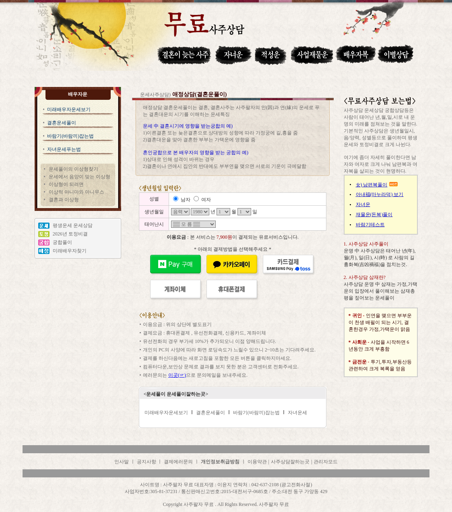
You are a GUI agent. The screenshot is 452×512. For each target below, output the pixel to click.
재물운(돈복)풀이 (374, 214)
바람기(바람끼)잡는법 (70, 136)
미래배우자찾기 (70, 251)
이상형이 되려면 (66, 184)
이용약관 (257, 462)
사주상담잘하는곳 (290, 462)
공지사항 (147, 462)
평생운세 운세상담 (73, 225)
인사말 (121, 462)
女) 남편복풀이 (372, 185)
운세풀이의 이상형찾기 (73, 169)
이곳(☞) (177, 375)
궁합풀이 (62, 242)
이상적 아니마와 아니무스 (76, 192)
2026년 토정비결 (70, 234)
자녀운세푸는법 (64, 149)
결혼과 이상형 (64, 199)
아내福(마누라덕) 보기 (380, 194)
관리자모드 (326, 462)
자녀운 (363, 204)
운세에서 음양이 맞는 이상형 (79, 177)
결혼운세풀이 (61, 123)
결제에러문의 (178, 462)
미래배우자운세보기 (69, 109)
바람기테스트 (370, 224)
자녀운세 (297, 412)
